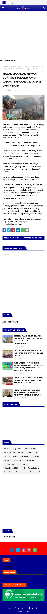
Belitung (21, 452)
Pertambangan (22, 464)
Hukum (15, 456)
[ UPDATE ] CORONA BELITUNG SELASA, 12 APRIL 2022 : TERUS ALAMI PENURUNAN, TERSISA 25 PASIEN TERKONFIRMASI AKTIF (28, 366)
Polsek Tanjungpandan (24, 472)
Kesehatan (36, 456)
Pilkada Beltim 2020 (11, 468)
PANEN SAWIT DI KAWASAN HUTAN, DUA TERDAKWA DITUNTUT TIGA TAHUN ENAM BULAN (28, 380)
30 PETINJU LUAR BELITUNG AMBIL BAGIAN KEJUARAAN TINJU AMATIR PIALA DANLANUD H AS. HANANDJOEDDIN (28, 339)
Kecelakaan (25, 456)
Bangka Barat (17, 449)
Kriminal (7, 460)
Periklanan (29, 608)
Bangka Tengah (9, 452)
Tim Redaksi (19, 608)
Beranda (6, 67)
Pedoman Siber (23, 611)
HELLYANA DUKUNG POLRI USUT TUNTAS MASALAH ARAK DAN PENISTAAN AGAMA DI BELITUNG (27, 392)
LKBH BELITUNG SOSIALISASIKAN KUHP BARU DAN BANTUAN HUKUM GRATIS (28, 353)
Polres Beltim (8, 472)
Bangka (6, 449)
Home (10, 608)
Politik (23, 468)
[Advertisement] (23, 34)
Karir (37, 608)
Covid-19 (7, 456)
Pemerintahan (9, 464)
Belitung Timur (32, 452)
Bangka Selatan (30, 449)
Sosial (38, 472)
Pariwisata (30, 460)
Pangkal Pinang (18, 460)
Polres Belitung (33, 468)
